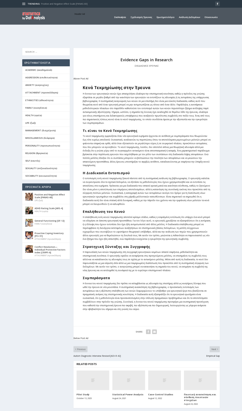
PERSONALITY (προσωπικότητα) (42, 126)
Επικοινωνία (211, 15)
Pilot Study (83, 375)
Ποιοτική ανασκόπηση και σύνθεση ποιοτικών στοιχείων (200, 378)
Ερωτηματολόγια (165, 15)
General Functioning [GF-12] (50, 201)
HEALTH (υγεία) (33, 96)
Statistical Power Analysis (127, 375)
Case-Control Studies (160, 375)
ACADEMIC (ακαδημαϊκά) (38, 50)
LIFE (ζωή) (30, 103)
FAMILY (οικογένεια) (36, 88)
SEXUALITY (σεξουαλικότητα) (41, 149)
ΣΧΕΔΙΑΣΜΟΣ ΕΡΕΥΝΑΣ (147, 46)
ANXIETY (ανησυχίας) (37, 65)
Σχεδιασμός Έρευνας (141, 15)
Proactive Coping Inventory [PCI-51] (49, 215)
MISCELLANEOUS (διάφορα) (40, 118)
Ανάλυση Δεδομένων (189, 15)
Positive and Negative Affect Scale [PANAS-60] (64, 3)
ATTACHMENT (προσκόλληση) (41, 73)
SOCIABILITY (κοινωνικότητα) (41, 156)
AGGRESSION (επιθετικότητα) (41, 58)
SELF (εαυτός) (32, 141)
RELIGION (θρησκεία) (36, 133)
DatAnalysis (120, 15)
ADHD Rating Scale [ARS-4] (49, 189)
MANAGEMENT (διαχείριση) (40, 111)
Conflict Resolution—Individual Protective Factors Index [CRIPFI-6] (50, 230)
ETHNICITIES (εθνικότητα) (39, 81)
